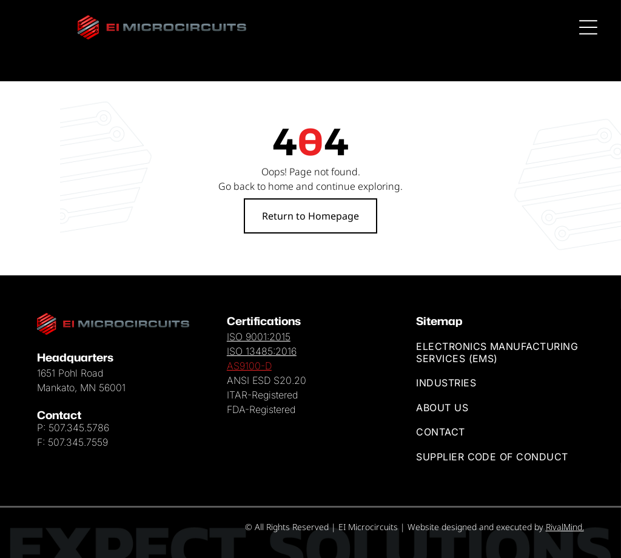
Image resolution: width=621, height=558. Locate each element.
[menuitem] (499, 352)
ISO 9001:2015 (258, 337)
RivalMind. (565, 527)
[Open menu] (590, 27)
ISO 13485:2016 (262, 351)
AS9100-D (249, 366)
